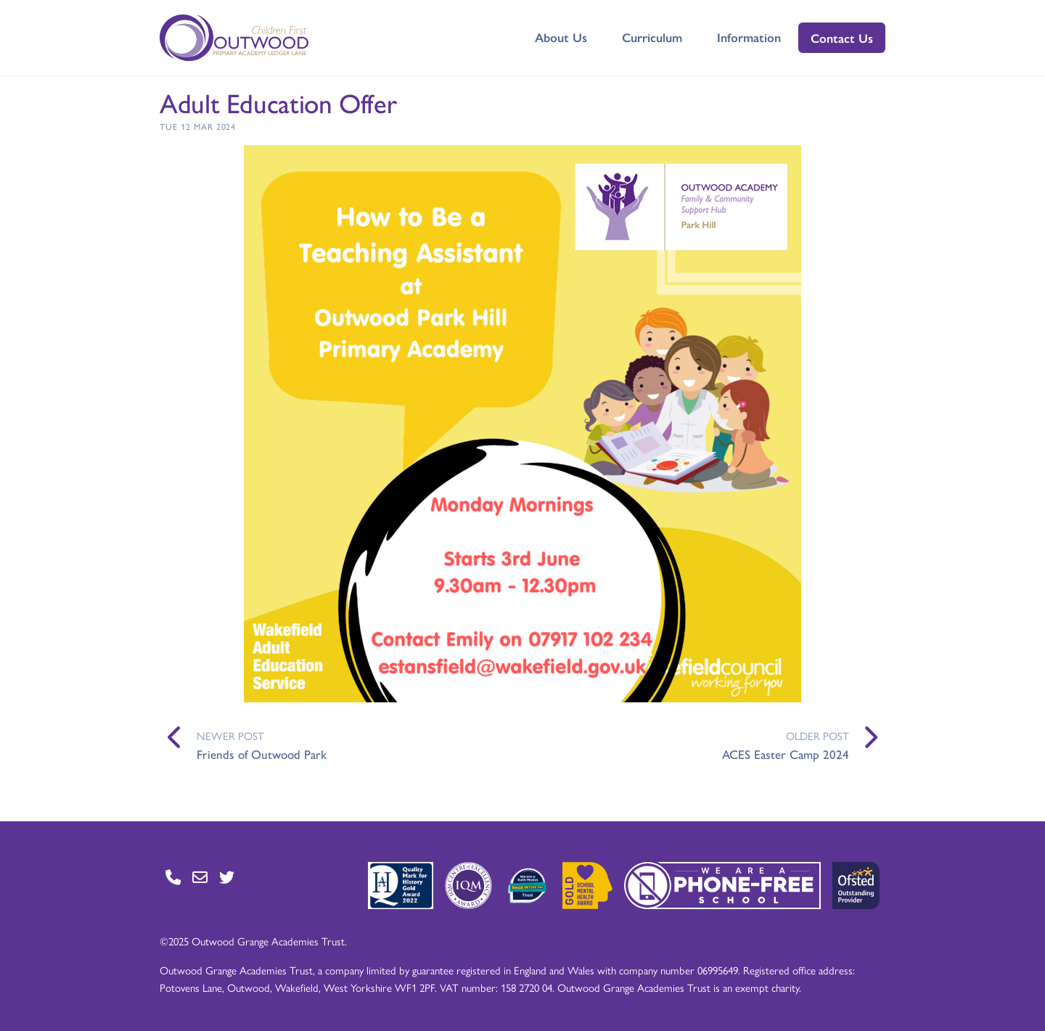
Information (749, 37)
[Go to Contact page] (173, 877)
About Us (561, 37)
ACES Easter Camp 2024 (785, 754)
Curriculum (652, 37)
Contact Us (842, 37)
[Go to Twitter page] (226, 877)
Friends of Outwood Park (262, 754)
